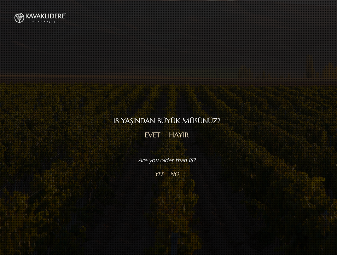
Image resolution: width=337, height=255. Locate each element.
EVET (153, 135)
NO (174, 173)
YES (159, 173)
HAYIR (179, 135)
